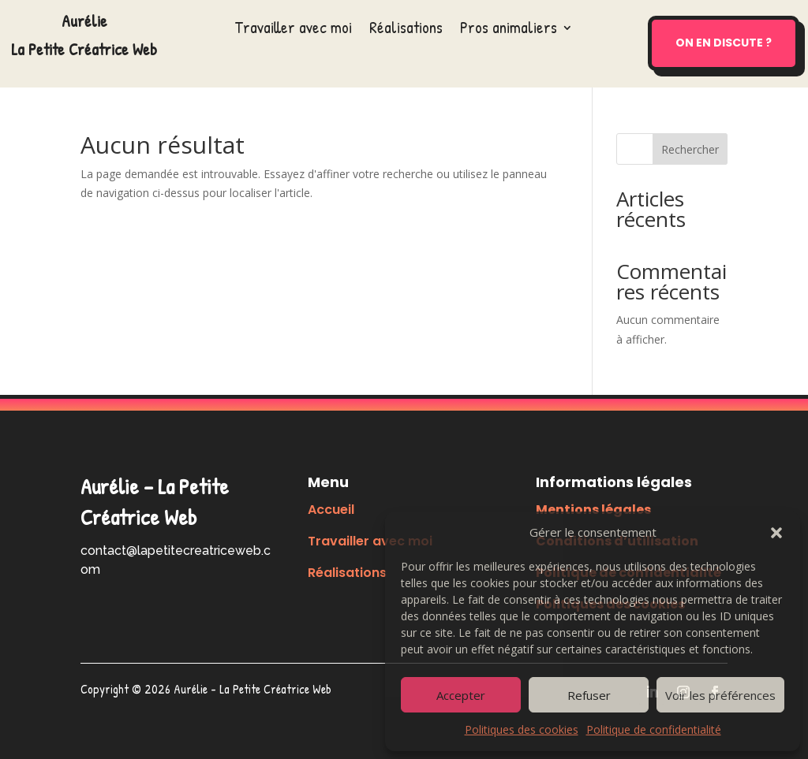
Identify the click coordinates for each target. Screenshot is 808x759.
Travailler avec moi (293, 30)
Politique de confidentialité (653, 729)
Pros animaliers (508, 30)
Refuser (589, 695)
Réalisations (406, 30)
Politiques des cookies (521, 729)
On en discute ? (723, 42)
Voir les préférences (720, 695)
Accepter (460, 695)
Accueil (331, 509)
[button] (776, 533)
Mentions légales (593, 509)
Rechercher (690, 149)
